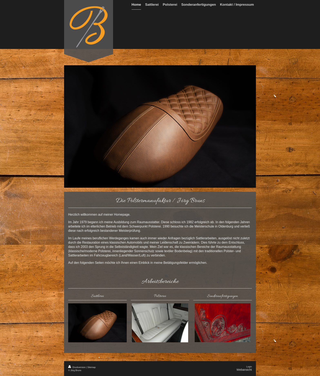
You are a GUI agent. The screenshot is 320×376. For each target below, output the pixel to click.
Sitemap (91, 367)
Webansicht (244, 369)
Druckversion (77, 367)
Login (249, 366)
